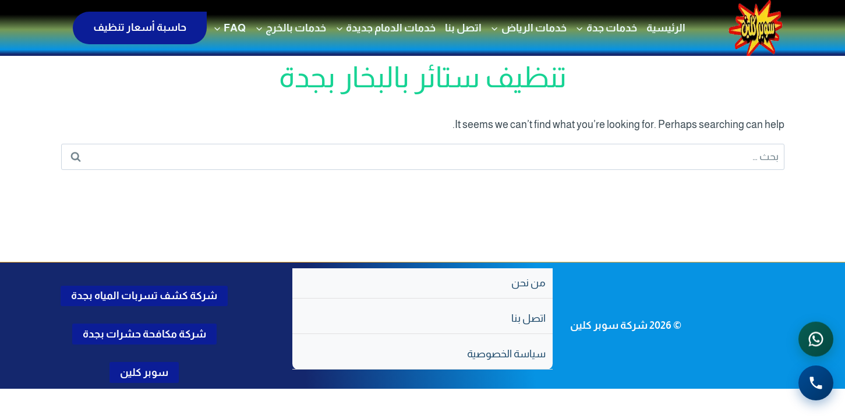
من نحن (528, 283)
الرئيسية (665, 28)
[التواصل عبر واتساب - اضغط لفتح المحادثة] (815, 339)
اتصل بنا (463, 28)
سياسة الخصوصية (506, 354)
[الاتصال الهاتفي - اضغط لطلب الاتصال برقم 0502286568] (815, 383)
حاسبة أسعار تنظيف (139, 27)
